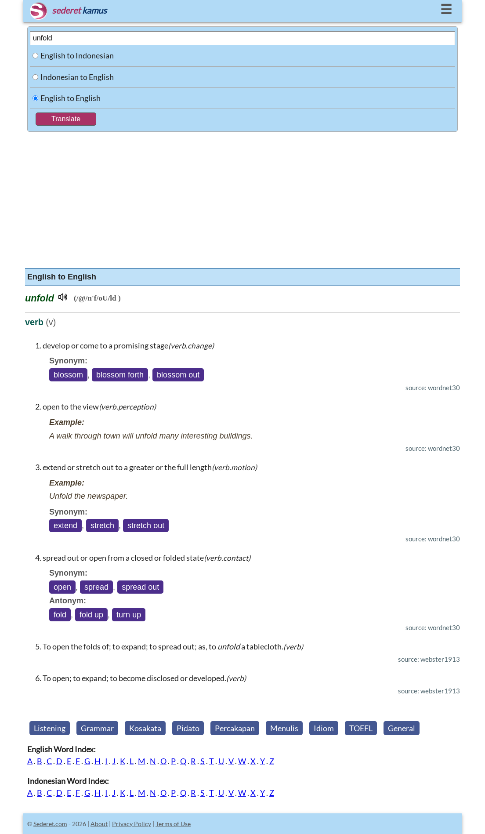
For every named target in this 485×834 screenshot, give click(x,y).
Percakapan (235, 728)
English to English (70, 98)
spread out (140, 587)
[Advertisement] (242, 197)
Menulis (284, 728)
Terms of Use (173, 823)
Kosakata (145, 728)
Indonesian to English (77, 77)
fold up (91, 614)
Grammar (97, 728)
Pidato (188, 728)
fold (60, 614)
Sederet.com (50, 823)
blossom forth (120, 374)
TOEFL (361, 728)
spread (96, 587)
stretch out (145, 525)
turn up (128, 614)
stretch (102, 525)
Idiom (324, 728)
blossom (68, 374)
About (99, 823)
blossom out (178, 374)
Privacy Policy (131, 823)
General (401, 728)
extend (65, 525)
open (62, 587)
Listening (49, 728)
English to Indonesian (77, 55)
